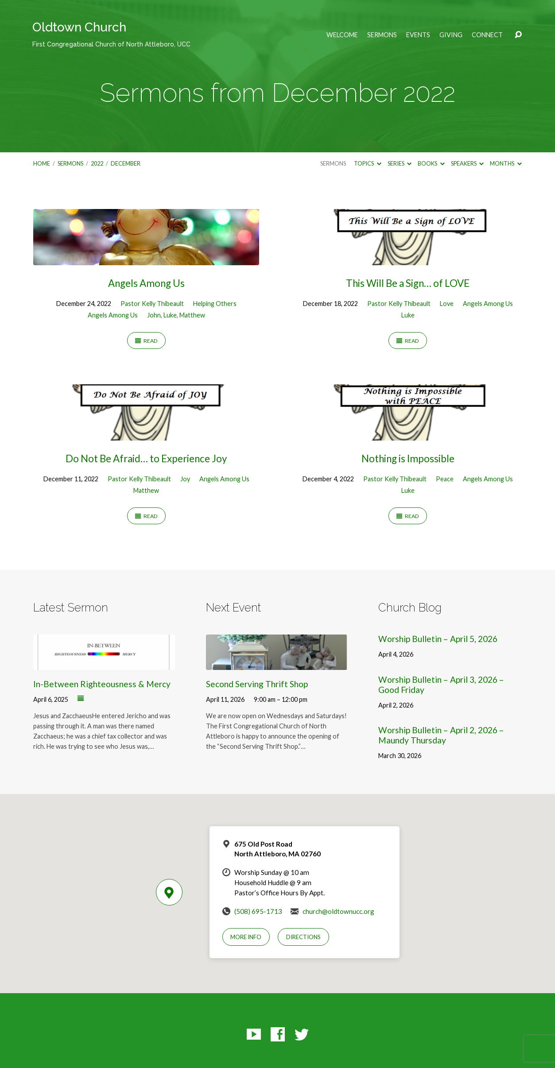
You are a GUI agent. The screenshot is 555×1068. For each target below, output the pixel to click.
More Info (245, 936)
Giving (450, 35)
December (125, 163)
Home (41, 163)
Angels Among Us (146, 283)
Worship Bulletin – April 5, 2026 (437, 639)
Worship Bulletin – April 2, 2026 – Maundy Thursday (441, 735)
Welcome (342, 35)
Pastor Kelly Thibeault (152, 303)
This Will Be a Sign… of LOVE (408, 283)
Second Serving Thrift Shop (257, 684)
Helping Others (215, 303)
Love (447, 303)
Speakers (467, 163)
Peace (445, 479)
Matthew (192, 315)
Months (505, 163)
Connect (487, 35)
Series (399, 163)
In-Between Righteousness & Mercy (102, 684)
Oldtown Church (111, 34)
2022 (97, 163)
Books (431, 163)
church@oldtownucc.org (338, 911)
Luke (170, 315)
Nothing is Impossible (407, 458)
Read (146, 340)
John (154, 315)
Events (418, 35)
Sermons (382, 35)
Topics (367, 163)
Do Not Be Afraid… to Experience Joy (146, 458)
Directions (303, 936)
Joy (185, 479)
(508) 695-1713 (258, 911)
